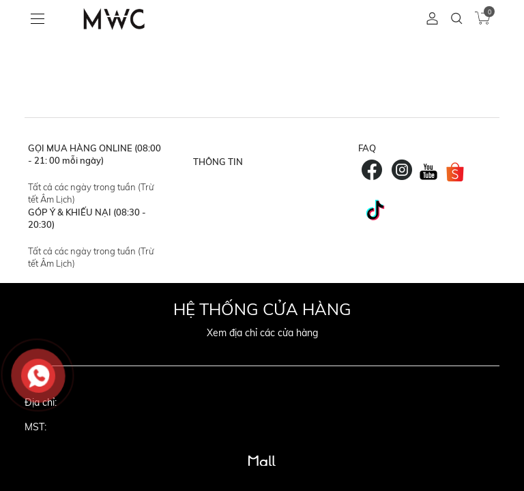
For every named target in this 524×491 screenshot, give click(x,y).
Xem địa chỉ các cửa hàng (262, 333)
